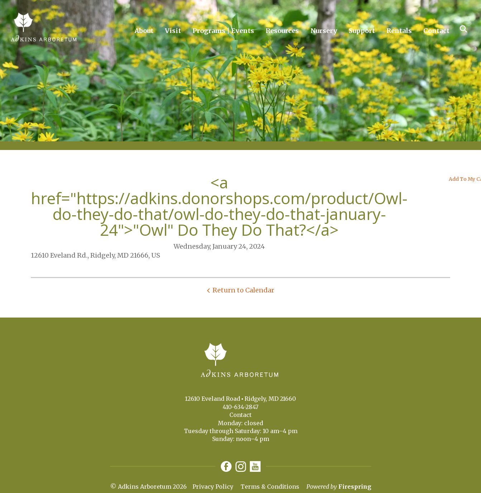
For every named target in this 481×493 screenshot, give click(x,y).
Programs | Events (223, 31)
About (143, 31)
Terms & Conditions (269, 486)
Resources (282, 31)
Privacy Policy (212, 486)
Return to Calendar (243, 290)
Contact (436, 31)
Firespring (354, 486)
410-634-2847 (240, 406)
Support (362, 31)
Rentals (399, 31)
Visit (173, 31)
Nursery (323, 31)
